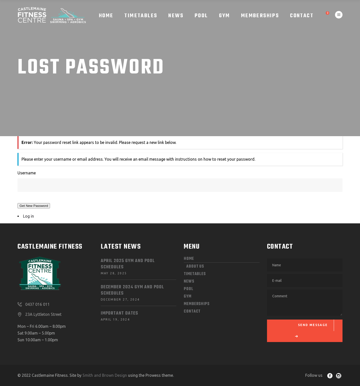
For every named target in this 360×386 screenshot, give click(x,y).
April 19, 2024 (115, 319)
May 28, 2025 (114, 273)
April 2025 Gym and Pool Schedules (128, 264)
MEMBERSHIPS (197, 304)
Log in (28, 216)
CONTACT (192, 311)
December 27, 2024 (120, 299)
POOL (189, 289)
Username (27, 173)
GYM (188, 296)
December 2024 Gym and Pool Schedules (132, 290)
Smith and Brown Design (104, 375)
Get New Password (34, 206)
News (189, 281)
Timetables (195, 274)
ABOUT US (195, 266)
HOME (189, 259)
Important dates (119, 313)
